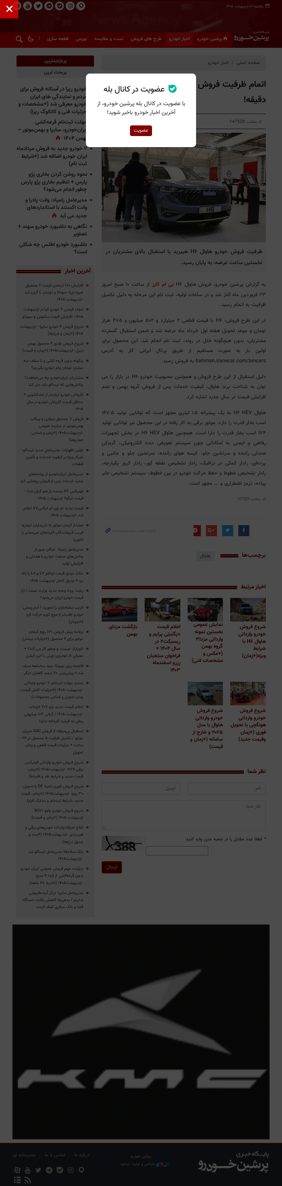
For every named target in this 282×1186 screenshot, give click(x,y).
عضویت (141, 130)
